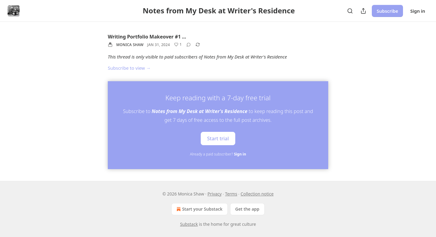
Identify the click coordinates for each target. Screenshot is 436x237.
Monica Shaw (130, 44)
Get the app (247, 209)
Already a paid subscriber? (218, 154)
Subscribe (387, 11)
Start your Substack (198, 209)
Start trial (218, 138)
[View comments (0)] (189, 44)
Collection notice (257, 194)
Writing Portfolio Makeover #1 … (147, 36)
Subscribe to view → (129, 68)
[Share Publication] (363, 11)
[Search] (350, 11)
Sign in (417, 11)
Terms (231, 194)
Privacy (214, 194)
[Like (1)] (177, 44)
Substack (189, 224)
